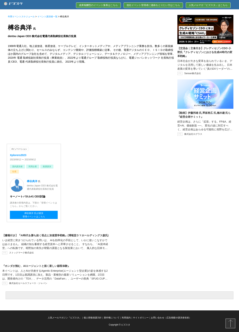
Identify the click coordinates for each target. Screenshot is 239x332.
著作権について (112, 317)
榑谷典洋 (32, 181)
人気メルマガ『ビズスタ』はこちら (208, 5)
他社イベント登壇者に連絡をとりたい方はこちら (153, 5)
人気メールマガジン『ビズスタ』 (64, 317)
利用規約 (126, 317)
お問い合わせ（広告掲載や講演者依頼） (171, 317)
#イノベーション (19, 149)
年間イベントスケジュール (21, 16)
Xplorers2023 (18, 155)
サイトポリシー (141, 317)
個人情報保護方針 (93, 317)
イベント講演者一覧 (47, 16)
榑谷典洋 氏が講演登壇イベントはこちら (34, 215)
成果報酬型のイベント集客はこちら (98, 5)
